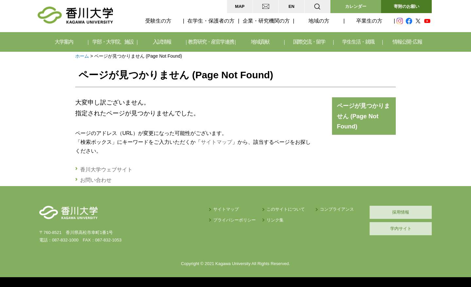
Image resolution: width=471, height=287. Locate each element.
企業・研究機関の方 (266, 21)
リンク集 (275, 220)
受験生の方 (158, 21)
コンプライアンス (337, 209)
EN (291, 6)
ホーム (82, 56)
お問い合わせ (96, 180)
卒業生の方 (369, 21)
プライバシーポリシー (234, 220)
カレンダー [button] (355, 6)
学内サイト (400, 228)
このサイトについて (286, 209)
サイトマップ (216, 142)
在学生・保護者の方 (211, 21)
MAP (240, 6)
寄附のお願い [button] (406, 6)
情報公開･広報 (407, 42)
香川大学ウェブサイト (106, 169)
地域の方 (318, 21)
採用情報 (400, 212)
